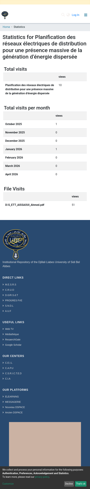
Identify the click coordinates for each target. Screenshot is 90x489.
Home (6, 27)
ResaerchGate (12, 339)
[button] (68, 15)
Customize (8, 483)
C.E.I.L (8, 362)
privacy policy (42, 477)
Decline (69, 483)
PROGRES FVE (13, 300)
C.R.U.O (9, 289)
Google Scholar (13, 344)
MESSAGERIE (13, 402)
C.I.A (7, 378)
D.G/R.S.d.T (11, 295)
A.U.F (8, 311)
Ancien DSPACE (14, 412)
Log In (76, 15)
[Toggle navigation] (85, 15)
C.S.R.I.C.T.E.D (13, 373)
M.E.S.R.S (10, 284)
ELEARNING (12, 396)
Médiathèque (12, 334)
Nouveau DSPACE (15, 407)
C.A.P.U (9, 368)
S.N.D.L (9, 305)
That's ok (80, 483)
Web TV (9, 329)
